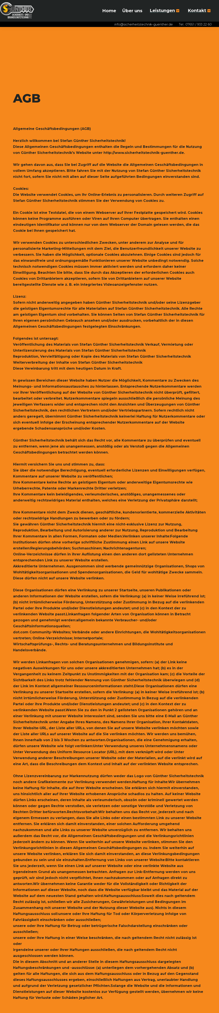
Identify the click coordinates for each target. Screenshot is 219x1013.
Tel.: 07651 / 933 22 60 (195, 24)
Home (109, 10)
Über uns (132, 10)
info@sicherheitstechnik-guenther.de (143, 24)
